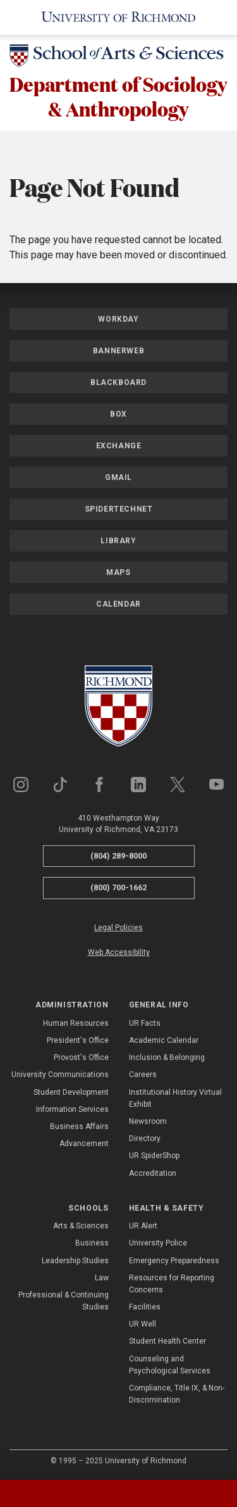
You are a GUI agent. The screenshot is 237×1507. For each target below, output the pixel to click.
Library (118, 540)
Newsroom (148, 1121)
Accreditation (152, 1173)
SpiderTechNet (119, 509)
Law (102, 1277)
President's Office (78, 1040)
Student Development (71, 1092)
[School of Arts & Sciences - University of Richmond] (118, 58)
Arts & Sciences (81, 1225)
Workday (118, 319)
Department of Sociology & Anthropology (118, 96)
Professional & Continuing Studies (63, 1300)
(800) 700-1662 (118, 887)
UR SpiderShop (154, 1155)
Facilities (145, 1306)
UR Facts (145, 1023)
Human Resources (76, 1023)
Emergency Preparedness (174, 1260)
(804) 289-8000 (118, 856)
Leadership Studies (75, 1260)
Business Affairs (79, 1126)
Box (118, 414)
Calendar (118, 604)
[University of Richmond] (118, 17)
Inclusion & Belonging (167, 1057)
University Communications (60, 1074)
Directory (145, 1138)
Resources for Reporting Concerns (171, 1283)
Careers (143, 1074)
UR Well (142, 1324)
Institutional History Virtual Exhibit (175, 1098)
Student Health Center (167, 1341)
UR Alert (143, 1225)
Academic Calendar (163, 1040)
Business (92, 1243)
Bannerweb (118, 350)
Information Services (72, 1109)
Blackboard (118, 382)
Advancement (84, 1143)
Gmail (118, 477)
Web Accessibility (119, 952)
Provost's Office (81, 1057)
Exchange (119, 445)
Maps (118, 572)
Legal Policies (118, 927)
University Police (158, 1243)
